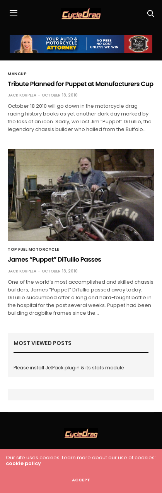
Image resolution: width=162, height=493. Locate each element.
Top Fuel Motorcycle (33, 250)
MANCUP (17, 74)
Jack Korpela (22, 95)
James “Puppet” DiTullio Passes (54, 259)
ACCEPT (81, 480)
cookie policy (23, 463)
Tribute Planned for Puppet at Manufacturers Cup (80, 83)
